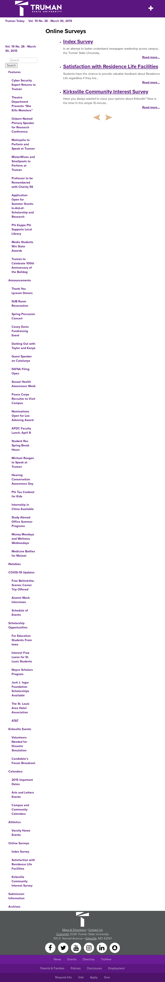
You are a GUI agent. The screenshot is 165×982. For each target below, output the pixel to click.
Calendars (15, 771)
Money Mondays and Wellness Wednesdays (23, 539)
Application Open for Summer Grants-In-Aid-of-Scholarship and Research (23, 206)
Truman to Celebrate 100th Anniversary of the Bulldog (23, 265)
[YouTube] (76, 947)
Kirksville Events (19, 729)
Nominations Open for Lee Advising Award (23, 416)
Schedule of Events (20, 613)
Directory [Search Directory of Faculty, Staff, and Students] (89, 959)
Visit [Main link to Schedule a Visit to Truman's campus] (81, 977)
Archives (14, 906)
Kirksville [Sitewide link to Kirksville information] (91, 938)
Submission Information (16, 896)
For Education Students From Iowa (22, 640)
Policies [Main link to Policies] (76, 968)
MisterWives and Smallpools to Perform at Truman (23, 163)
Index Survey (20, 851)
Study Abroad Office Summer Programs (22, 522)
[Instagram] (89, 947)
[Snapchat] (115, 947)
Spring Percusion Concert (23, 316)
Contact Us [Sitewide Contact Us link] (95, 930)
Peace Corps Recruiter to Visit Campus (23, 399)
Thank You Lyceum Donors (22, 291)
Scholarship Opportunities (18, 625)
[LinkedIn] (102, 947)
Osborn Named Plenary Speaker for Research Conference (23, 125)
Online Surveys (18, 843)
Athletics (14, 822)
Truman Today (14, 21)
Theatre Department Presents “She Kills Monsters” (22, 104)
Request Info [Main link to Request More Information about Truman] (63, 977)
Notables (14, 564)
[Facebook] (50, 947)
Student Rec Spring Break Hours (20, 445)
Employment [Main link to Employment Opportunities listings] (116, 968)
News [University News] (57, 959)
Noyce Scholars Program (22, 672)
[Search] (23, 60)
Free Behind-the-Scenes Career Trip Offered (23, 585)
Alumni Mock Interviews (21, 600)
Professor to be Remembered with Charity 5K (22, 182)
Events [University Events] (71, 959)
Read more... (151, 57)
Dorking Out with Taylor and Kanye (23, 346)
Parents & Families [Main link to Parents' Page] (52, 968)
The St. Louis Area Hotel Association (20, 708)
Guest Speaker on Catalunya (22, 359)
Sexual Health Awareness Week (23, 384)
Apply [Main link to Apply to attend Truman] (94, 977)
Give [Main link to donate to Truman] (107, 977)
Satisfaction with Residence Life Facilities (23, 864)
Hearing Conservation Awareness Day (22, 479)
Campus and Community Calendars (20, 809)
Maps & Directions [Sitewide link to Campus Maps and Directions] (74, 930)
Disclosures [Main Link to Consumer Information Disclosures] (94, 968)
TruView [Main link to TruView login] (106, 959)
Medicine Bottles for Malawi (23, 554)
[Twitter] (63, 947)
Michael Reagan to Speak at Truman (23, 462)
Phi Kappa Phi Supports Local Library (22, 229)
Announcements (19, 280)
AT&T (15, 721)
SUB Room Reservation (20, 304)
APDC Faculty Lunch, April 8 (21, 431)
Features (14, 72)
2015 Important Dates (22, 782)
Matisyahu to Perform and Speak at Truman (23, 144)
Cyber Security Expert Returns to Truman (24, 85)
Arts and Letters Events (23, 795)
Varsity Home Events (21, 833)
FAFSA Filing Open (20, 371)
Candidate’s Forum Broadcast (23, 761)
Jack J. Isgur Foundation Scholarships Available (20, 689)
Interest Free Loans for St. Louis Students (22, 657)
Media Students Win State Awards (22, 246)
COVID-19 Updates (21, 572)
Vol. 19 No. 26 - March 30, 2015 (50, 21)
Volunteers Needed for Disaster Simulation (19, 744)
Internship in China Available (23, 507)
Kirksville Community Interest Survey (22, 881)
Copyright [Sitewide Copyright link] (62, 934)
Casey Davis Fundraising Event (20, 331)
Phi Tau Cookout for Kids (23, 494)
